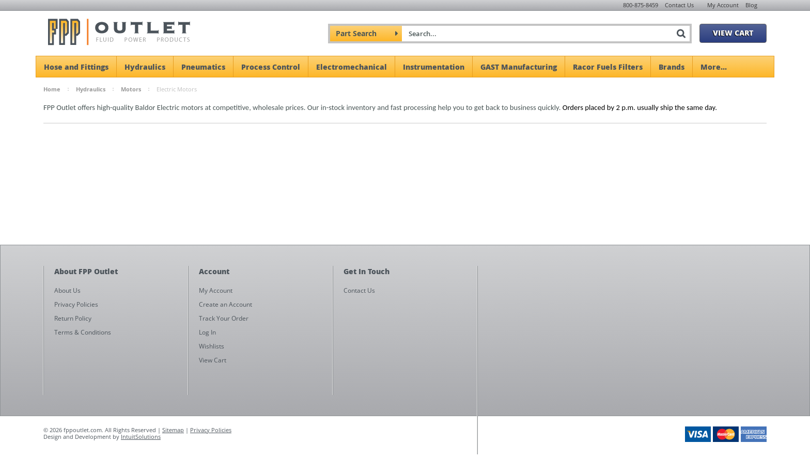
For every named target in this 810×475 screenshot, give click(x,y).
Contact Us (679, 5)
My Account (723, 5)
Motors (131, 89)
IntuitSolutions (141, 436)
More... (713, 66)
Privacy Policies (210, 430)
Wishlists (211, 346)
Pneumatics (203, 66)
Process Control (270, 66)
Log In (207, 332)
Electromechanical (351, 66)
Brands (671, 66)
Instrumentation (433, 66)
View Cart (733, 32)
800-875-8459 (640, 5)
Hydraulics (144, 66)
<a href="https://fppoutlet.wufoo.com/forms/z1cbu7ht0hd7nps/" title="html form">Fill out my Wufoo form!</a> (627, 364)
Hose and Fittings (76, 66)
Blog (751, 5)
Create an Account (225, 304)
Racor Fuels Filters (608, 66)
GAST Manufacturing (518, 66)
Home (51, 89)
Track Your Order (223, 318)
